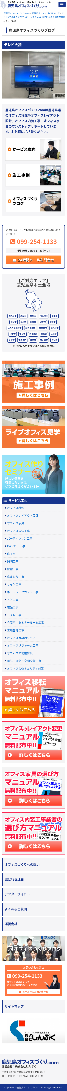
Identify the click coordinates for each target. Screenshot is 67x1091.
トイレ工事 (14, 615)
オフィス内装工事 (18, 531)
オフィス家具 (15, 523)
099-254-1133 (33, 241)
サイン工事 (14, 584)
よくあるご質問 (16, 909)
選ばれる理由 (14, 879)
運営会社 (11, 923)
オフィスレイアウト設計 (22, 515)
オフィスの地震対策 (20, 653)
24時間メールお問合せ (33, 259)
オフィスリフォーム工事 (22, 645)
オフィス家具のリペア (21, 638)
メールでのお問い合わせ (33, 991)
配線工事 (12, 569)
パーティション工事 (19, 538)
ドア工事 (12, 599)
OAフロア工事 (16, 546)
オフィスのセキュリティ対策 (25, 668)
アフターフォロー (17, 894)
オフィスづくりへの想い (22, 864)
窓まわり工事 (15, 577)
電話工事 (12, 607)
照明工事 (12, 561)
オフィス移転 (15, 508)
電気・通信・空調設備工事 (24, 661)
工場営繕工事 (15, 630)
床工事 (11, 554)
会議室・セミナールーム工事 (25, 622)
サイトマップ (14, 1006)
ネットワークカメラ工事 (22, 592)
